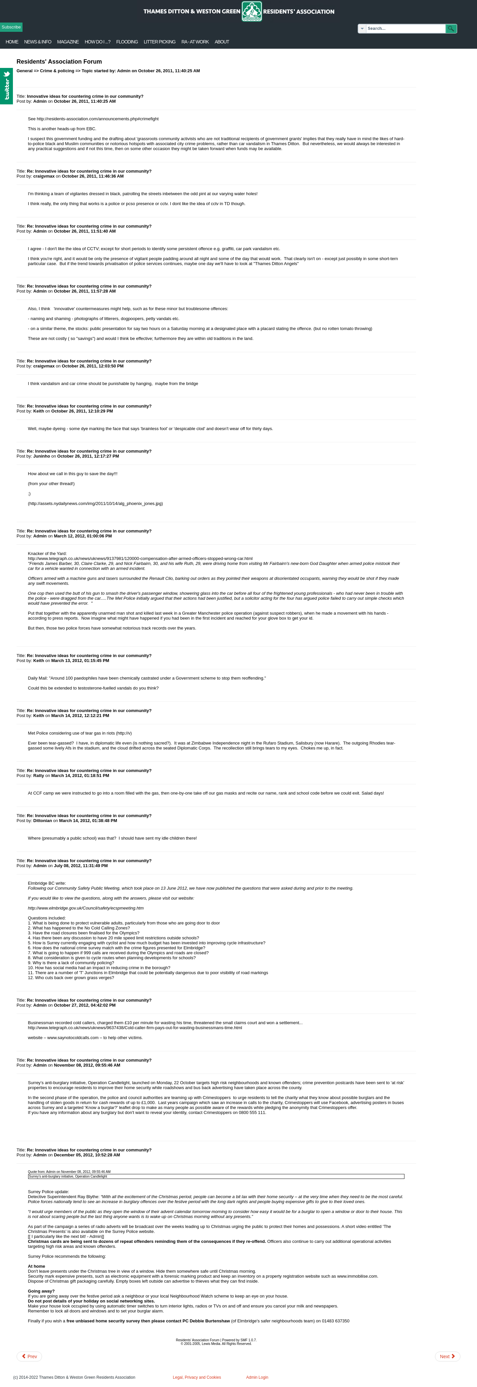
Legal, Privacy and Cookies (197, 1377)
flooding (127, 41)
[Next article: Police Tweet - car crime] (447, 1356)
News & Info (37, 41)
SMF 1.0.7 (248, 1340)
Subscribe (11, 27)
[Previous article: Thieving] (29, 1356)
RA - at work (195, 41)
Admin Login (257, 1377)
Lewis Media (211, 1344)
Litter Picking (160, 41)
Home (12, 41)
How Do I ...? (97, 41)
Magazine (68, 41)
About (222, 41)
